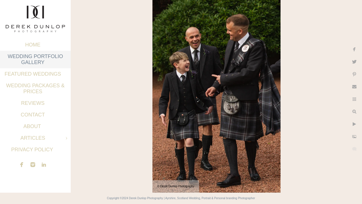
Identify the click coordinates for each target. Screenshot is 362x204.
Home (32, 45)
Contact (33, 115)
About (32, 126)
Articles (32, 138)
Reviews (32, 103)
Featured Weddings (33, 74)
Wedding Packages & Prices (35, 88)
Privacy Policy (32, 149)
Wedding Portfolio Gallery (35, 59)
